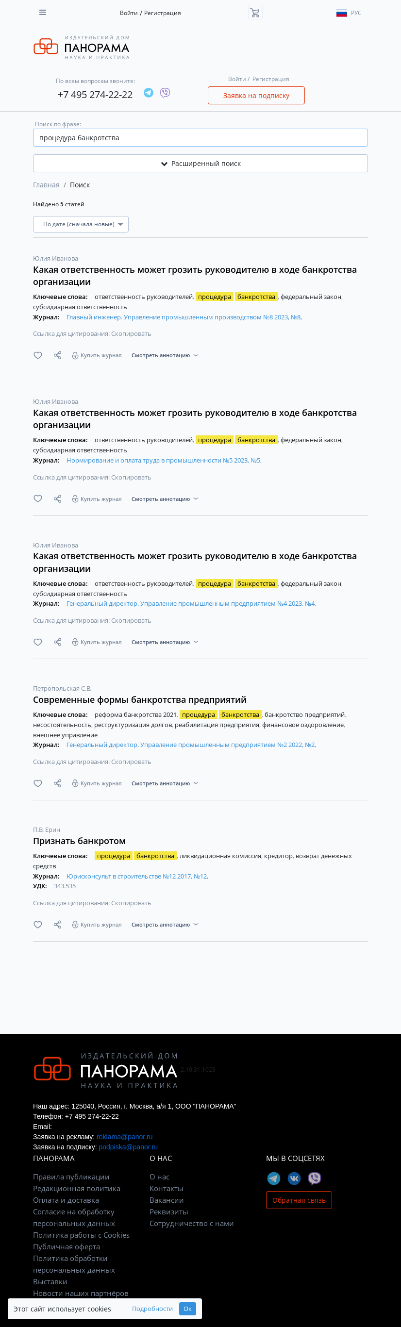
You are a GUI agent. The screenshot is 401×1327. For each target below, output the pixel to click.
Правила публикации (71, 1176)
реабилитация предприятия (218, 724)
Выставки (50, 1281)
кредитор (279, 855)
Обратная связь (299, 1200)
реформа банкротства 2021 (136, 714)
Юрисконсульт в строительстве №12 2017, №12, (137, 876)
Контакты (167, 1188)
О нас (159, 1176)
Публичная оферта (66, 1246)
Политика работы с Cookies (81, 1235)
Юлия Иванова (55, 258)
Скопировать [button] (131, 333)
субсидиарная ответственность (80, 306)
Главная (46, 184)
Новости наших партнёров (81, 1293)
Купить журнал (101, 355)
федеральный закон (312, 296)
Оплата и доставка (66, 1200)
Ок (188, 1309)
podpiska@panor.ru (128, 1147)
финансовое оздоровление (303, 724)
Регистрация (162, 13)
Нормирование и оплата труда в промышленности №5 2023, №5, (164, 460)
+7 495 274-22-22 (95, 94)
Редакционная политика (76, 1188)
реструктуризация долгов (133, 724)
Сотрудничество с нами (192, 1223)
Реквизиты (169, 1211)
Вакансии (167, 1200)
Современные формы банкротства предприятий (140, 699)
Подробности (152, 1309)
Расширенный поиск (201, 163)
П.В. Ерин (46, 829)
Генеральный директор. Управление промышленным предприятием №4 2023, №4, (191, 603)
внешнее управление (65, 734)
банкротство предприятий (305, 714)
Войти (129, 13)
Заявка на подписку (256, 95)
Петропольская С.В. (62, 688)
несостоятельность (63, 724)
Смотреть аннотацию (161, 355)
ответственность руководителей (144, 296)
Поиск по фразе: (58, 124)
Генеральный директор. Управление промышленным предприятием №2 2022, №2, (191, 744)
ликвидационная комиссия (221, 855)
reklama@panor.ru (124, 1137)
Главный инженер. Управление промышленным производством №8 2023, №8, (184, 317)
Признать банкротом (79, 840)
